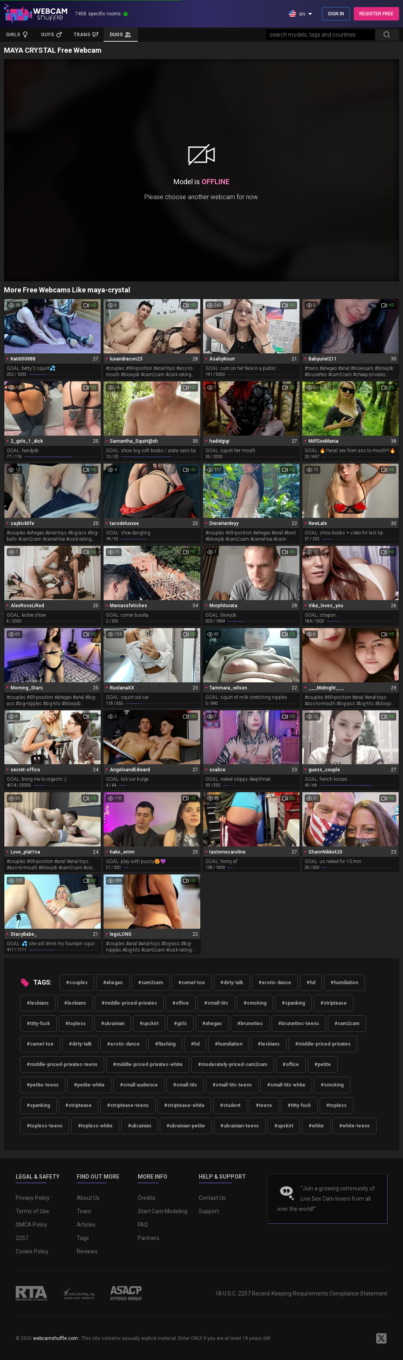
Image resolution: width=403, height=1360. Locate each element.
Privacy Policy (33, 1198)
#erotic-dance (275, 982)
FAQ (143, 1224)
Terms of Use (32, 1211)
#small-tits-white (286, 1085)
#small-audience (139, 1085)
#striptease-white (184, 1105)
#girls (180, 1023)
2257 (22, 1238)
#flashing (165, 1044)
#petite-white (89, 1085)
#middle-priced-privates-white (148, 1064)
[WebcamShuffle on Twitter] (381, 1338)
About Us (88, 1198)
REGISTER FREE (376, 14)
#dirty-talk (231, 982)
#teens (264, 1105)
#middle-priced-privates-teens (62, 1064)
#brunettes (250, 1023)
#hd (311, 982)
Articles (86, 1224)
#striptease (333, 1003)
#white (316, 1126)
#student (230, 1105)
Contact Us (212, 1198)
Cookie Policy (32, 1251)
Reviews (87, 1251)
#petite (322, 1064)
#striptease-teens (128, 1105)
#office (180, 1003)
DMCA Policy (31, 1224)
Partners (148, 1238)
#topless (75, 1023)
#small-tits (216, 1003)
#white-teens (354, 1126)
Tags (83, 1238)
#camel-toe (191, 982)
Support (209, 1211)
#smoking (255, 1003)
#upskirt (149, 1023)
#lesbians (38, 1003)
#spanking (293, 1003)
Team (84, 1211)
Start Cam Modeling (162, 1211)
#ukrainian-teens (239, 1126)
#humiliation (344, 982)
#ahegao (113, 982)
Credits (146, 1198)
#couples (77, 982)
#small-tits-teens (232, 1085)
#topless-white (95, 1126)
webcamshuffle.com (55, 1338)
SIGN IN (336, 14)
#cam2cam (150, 982)
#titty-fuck (38, 1023)
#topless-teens (45, 1126)
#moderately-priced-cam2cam (232, 1064)
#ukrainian (112, 1023)
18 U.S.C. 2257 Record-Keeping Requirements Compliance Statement (301, 1293)
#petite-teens (43, 1085)
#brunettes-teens (298, 1023)
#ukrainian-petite (185, 1126)
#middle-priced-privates (129, 1003)
